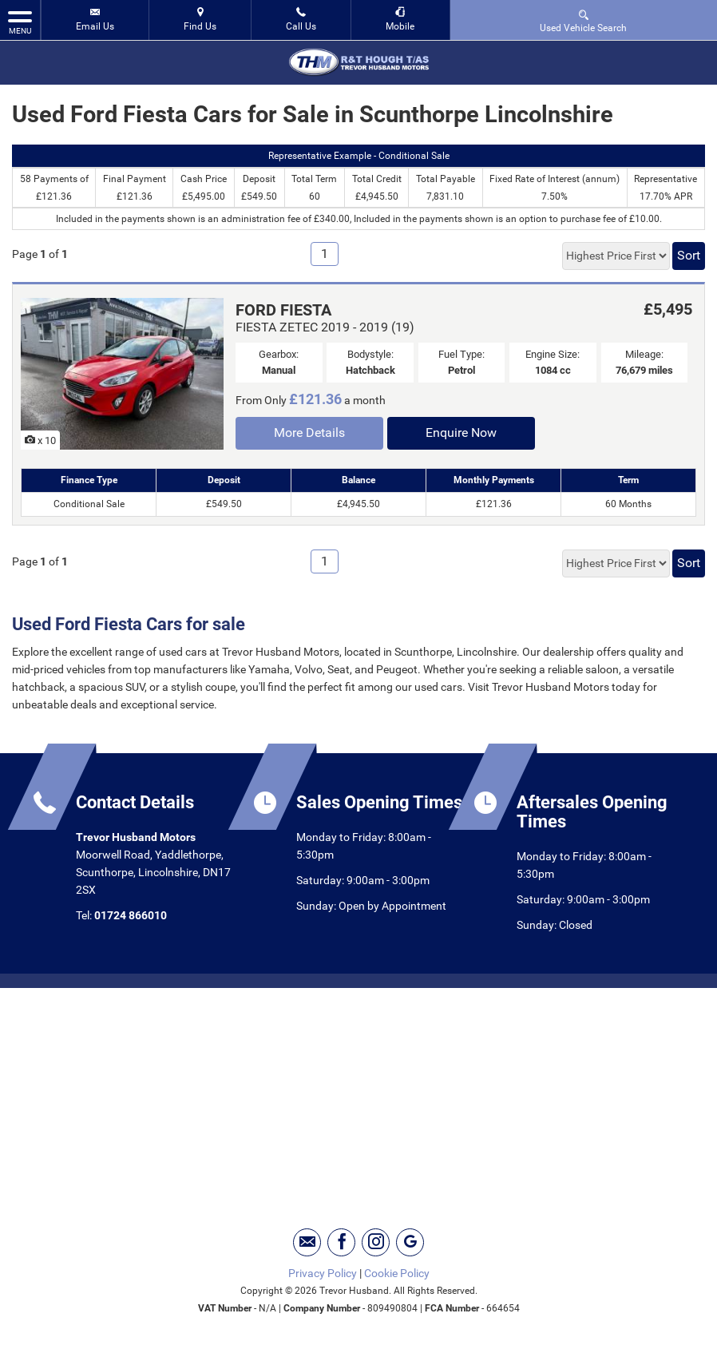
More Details (309, 432)
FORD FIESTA (283, 309)
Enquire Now (461, 432)
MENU (20, 21)
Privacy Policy (322, 1273)
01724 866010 (130, 915)
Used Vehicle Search (583, 20)
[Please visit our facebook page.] (341, 1242)
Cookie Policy (397, 1273)
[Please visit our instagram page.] (376, 1242)
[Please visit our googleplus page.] (410, 1242)
